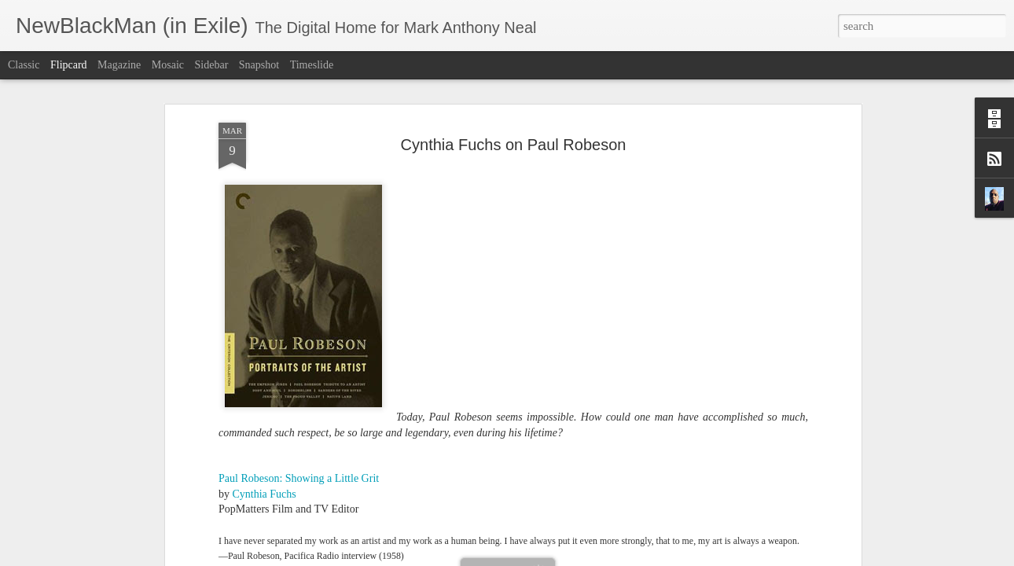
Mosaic (168, 65)
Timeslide (312, 65)
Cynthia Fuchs (264, 411)
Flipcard (68, 65)
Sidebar (212, 65)
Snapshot (259, 65)
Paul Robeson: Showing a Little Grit (299, 396)
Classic (23, 65)
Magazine (119, 65)
